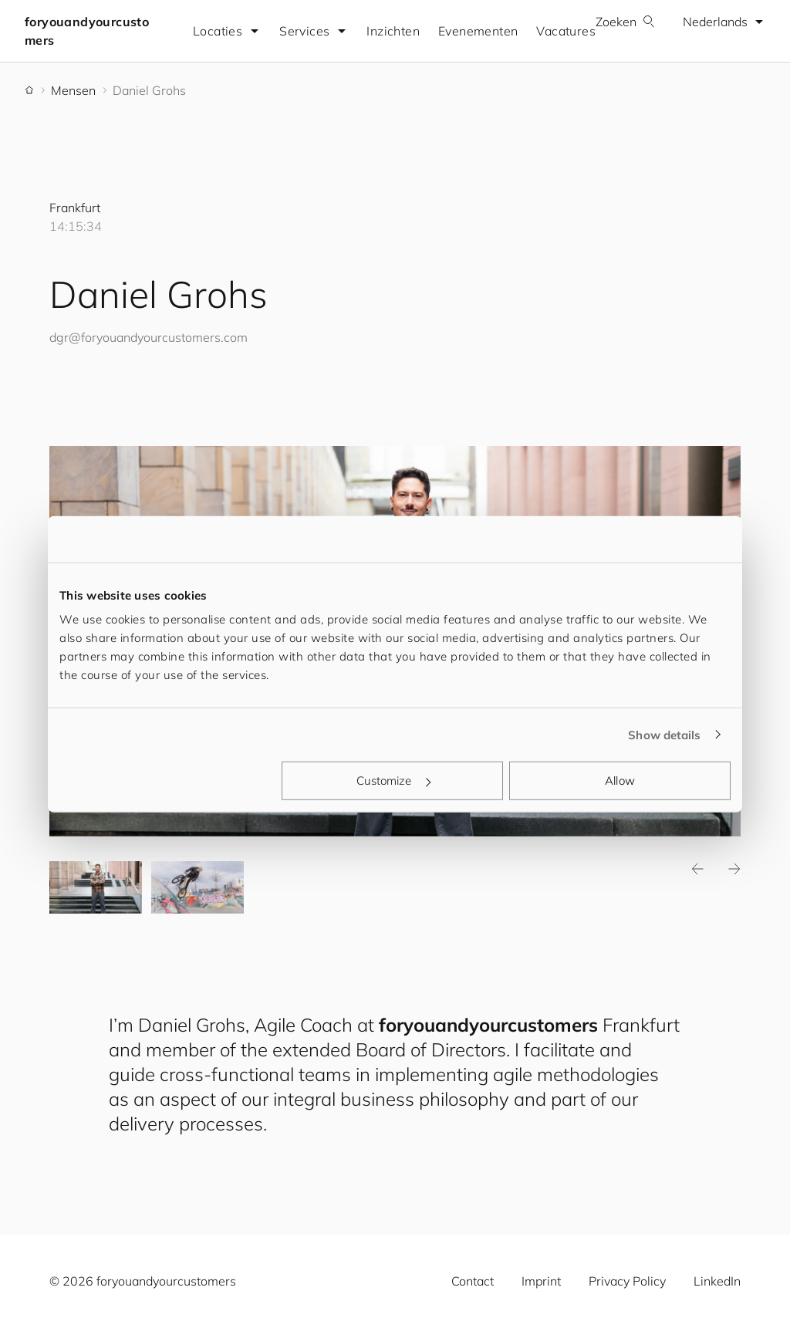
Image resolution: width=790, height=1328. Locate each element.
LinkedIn (717, 1281)
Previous (697, 868)
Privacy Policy (627, 1281)
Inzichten (393, 31)
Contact (472, 1281)
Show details (664, 734)
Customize (393, 780)
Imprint (541, 1281)
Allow (620, 780)
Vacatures (566, 31)
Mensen (73, 90)
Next (734, 868)
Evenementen (478, 31)
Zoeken (625, 21)
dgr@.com (148, 337)
